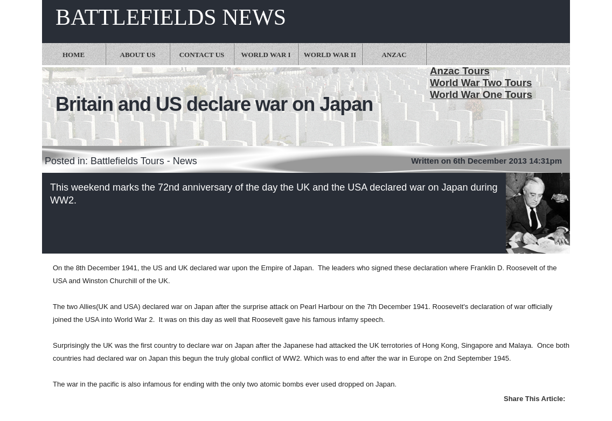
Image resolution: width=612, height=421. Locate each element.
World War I (265, 55)
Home (73, 55)
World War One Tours (481, 94)
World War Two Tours (481, 82)
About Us (138, 55)
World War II (330, 55)
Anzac (393, 55)
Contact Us (202, 55)
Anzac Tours (460, 70)
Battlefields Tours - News (144, 161)
